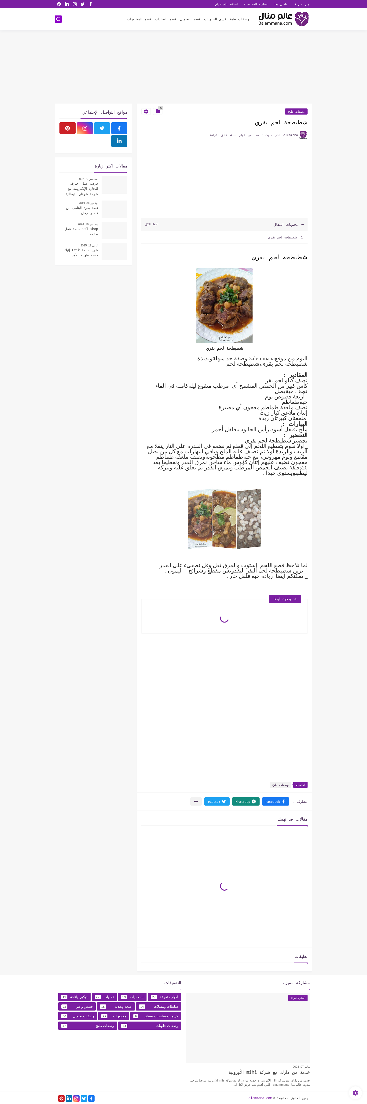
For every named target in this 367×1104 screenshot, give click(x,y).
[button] (275, 801)
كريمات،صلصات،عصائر (155, 1016)
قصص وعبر (77, 1006)
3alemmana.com (259, 1098)
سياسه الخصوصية (256, 4)
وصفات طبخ (239, 19)
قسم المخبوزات (139, 19)
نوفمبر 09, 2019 (88, 203)
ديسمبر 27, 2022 (88, 179)
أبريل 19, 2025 (89, 245)
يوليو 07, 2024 (301, 1066)
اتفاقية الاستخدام (226, 4)
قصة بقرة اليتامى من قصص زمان (82, 210)
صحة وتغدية (116, 1006)
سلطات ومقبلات (158, 1006)
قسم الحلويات (215, 19)
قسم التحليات (165, 19)
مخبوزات (113, 1016)
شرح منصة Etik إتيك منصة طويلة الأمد (81, 252)
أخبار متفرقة (164, 997)
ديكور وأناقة (74, 997)
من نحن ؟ (302, 4)
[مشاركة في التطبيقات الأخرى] (196, 801)
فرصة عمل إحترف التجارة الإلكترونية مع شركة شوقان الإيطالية (82, 188)
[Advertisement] (183, 67)
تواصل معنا (281, 4)
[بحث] (58, 19)
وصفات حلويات (149, 1026)
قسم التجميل (190, 19)
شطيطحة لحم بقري (281, 237)
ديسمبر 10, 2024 (88, 224)
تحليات (104, 997)
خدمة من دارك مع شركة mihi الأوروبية (269, 1072)
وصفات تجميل (77, 1016)
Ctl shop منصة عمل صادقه (81, 231)
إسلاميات (132, 997)
